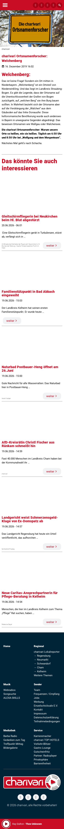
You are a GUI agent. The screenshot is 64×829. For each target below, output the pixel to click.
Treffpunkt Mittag (13, 743)
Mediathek (9, 730)
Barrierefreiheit (42, 763)
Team (37, 690)
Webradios (9, 690)
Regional (39, 646)
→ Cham (39, 667)
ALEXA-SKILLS (11, 697)
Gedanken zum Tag (14, 740)
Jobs (36, 697)
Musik (6, 684)
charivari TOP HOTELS (46, 740)
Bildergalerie (10, 747)
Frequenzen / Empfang (46, 693)
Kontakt (38, 709)
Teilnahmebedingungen (47, 721)
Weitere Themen (43, 675)
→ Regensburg (42, 655)
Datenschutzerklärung (46, 717)
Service (38, 730)
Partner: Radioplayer (45, 755)
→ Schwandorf (42, 663)
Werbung (39, 701)
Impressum (40, 713)
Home (6, 646)
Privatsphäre (41, 759)
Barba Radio (10, 736)
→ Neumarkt (41, 659)
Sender (38, 684)
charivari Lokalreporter (47, 651)
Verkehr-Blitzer (42, 743)
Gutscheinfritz (42, 751)
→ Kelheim (40, 671)
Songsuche (9, 693)
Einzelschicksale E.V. (46, 705)
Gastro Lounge (42, 747)
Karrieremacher (42, 736)
